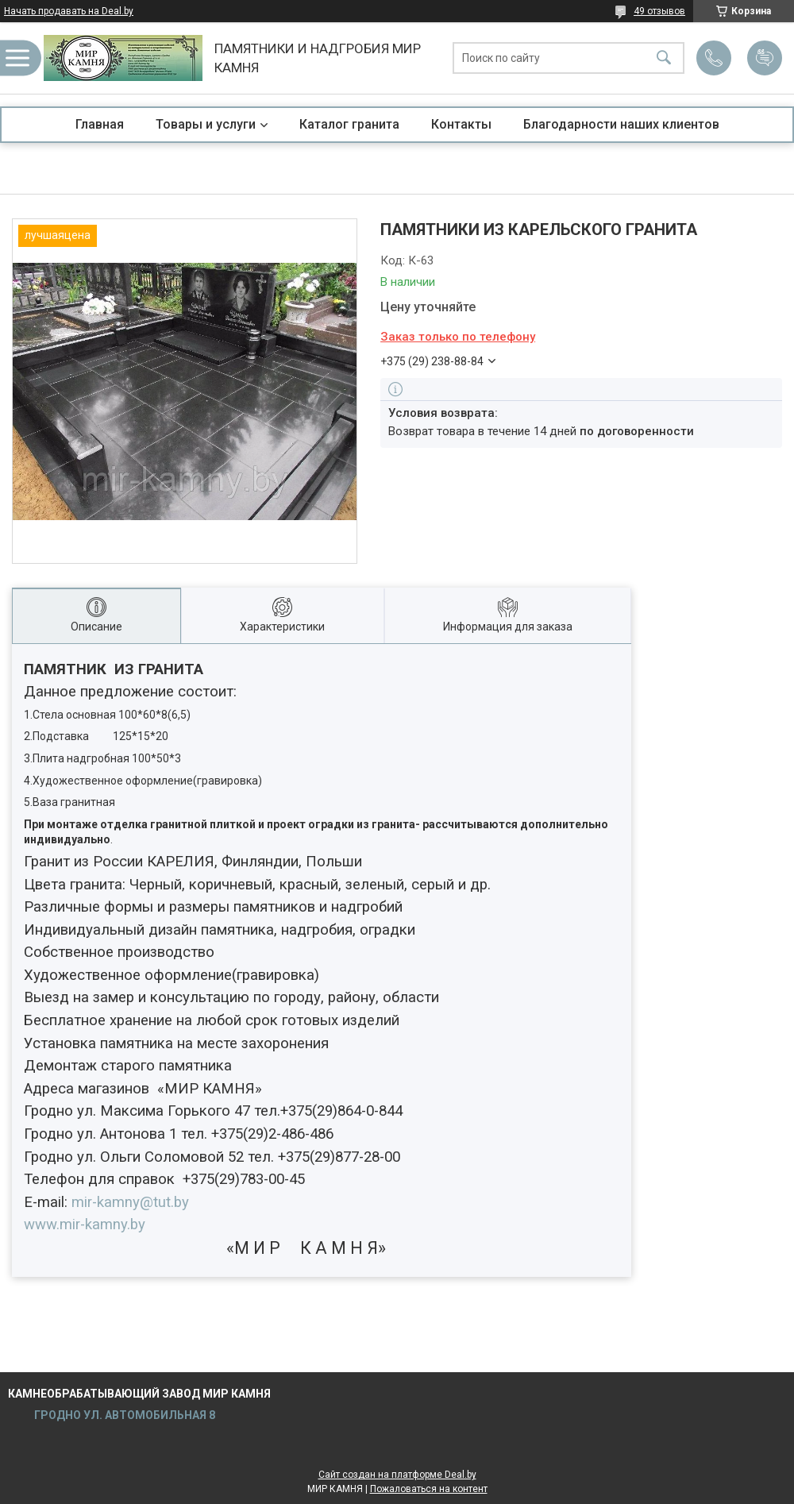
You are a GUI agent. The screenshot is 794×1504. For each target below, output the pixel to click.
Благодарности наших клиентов (621, 124)
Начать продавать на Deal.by (68, 11)
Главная (99, 124)
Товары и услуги (206, 124)
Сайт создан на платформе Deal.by (397, 1474)
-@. (130, 1202)
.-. (84, 1224)
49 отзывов (659, 11)
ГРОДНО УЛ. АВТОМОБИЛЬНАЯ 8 (123, 1415)
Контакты (461, 124)
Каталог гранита (349, 124)
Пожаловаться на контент (429, 1488)
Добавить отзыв (764, 57)
